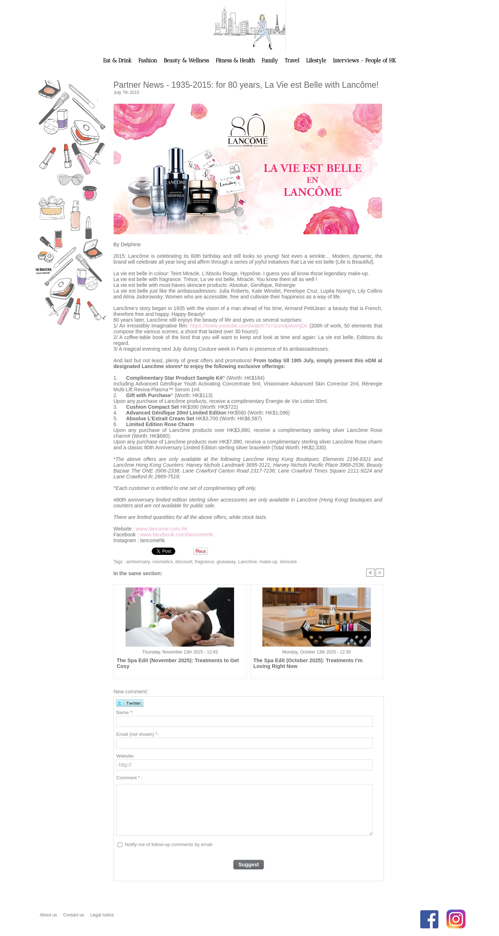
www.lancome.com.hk (160, 529)
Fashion (148, 60)
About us (49, 915)
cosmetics (160, 561)
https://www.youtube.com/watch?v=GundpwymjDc (248, 326)
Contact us (74, 915)
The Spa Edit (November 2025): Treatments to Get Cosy (179, 661)
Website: (125, 756)
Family (270, 60)
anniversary (137, 561)
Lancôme (241, 561)
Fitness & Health (236, 60)
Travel (293, 60)
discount (181, 561)
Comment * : (129, 778)
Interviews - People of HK (364, 60)
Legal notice (102, 915)
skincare (280, 561)
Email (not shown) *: (137, 735)
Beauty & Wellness (187, 60)
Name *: (124, 713)
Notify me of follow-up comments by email (168, 845)
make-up (261, 561)
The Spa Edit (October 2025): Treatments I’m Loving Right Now (311, 663)
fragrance (200, 561)
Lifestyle (317, 60)
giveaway (221, 561)
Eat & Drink (118, 60)
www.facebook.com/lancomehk (175, 534)
